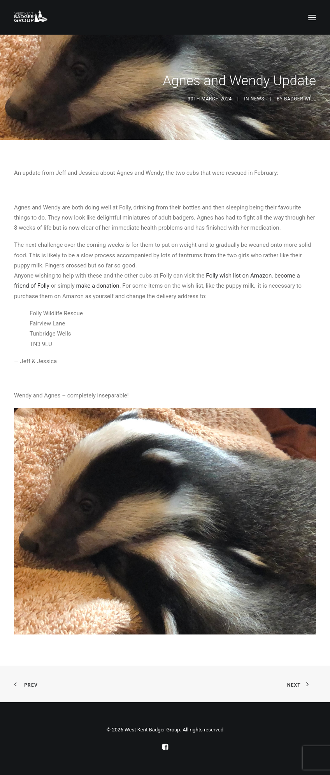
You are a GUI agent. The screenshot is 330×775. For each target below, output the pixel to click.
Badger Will (300, 99)
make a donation (97, 285)
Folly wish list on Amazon (239, 275)
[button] (312, 17)
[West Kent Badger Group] (31, 17)
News (258, 99)
